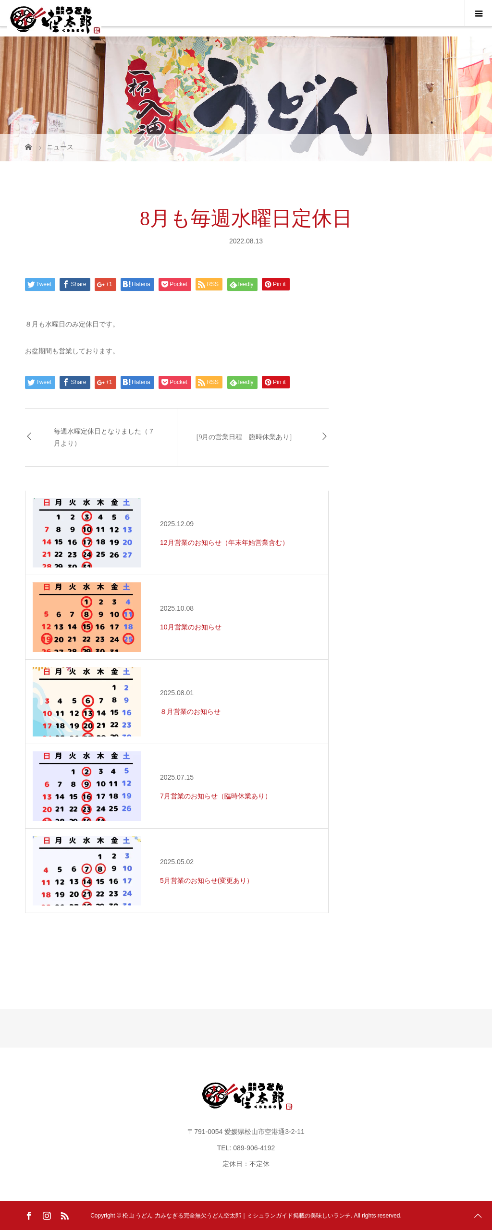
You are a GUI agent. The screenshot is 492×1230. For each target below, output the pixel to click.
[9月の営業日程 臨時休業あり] (244, 437)
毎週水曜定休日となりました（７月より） (104, 437)
